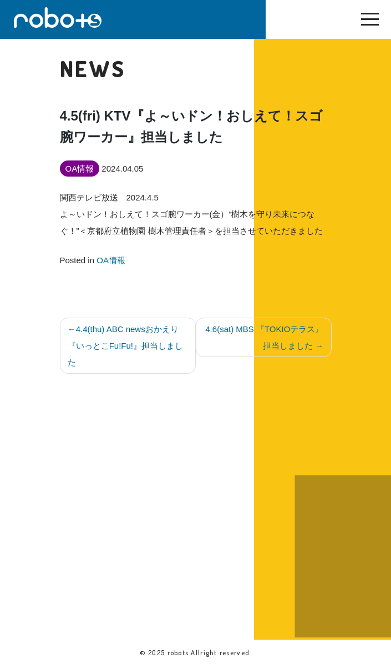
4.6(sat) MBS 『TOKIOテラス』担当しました (264, 337)
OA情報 (111, 260)
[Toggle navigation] (370, 22)
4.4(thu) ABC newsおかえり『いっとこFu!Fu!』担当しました (125, 345)
